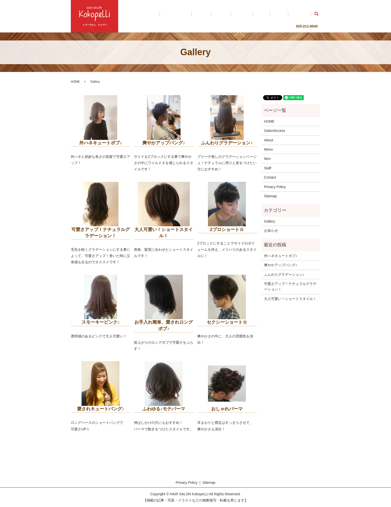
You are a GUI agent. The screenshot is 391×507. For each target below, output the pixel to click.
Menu (249, 14)
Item (277, 14)
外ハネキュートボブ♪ (280, 256)
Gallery (264, 14)
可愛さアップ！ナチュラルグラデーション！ (290, 286)
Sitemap (270, 196)
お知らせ (271, 231)
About (236, 14)
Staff (288, 14)
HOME (196, 14)
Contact (302, 14)
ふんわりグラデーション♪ (284, 274)
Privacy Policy (275, 187)
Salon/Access (216, 14)
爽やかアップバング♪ (280, 265)
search (316, 13)
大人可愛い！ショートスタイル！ (290, 299)
